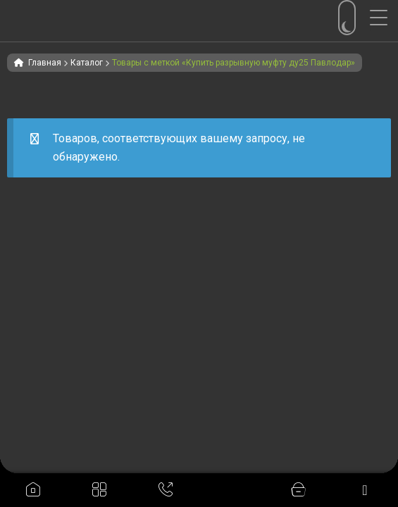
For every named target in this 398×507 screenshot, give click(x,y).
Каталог (86, 63)
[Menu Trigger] (384, 18)
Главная (44, 63)
